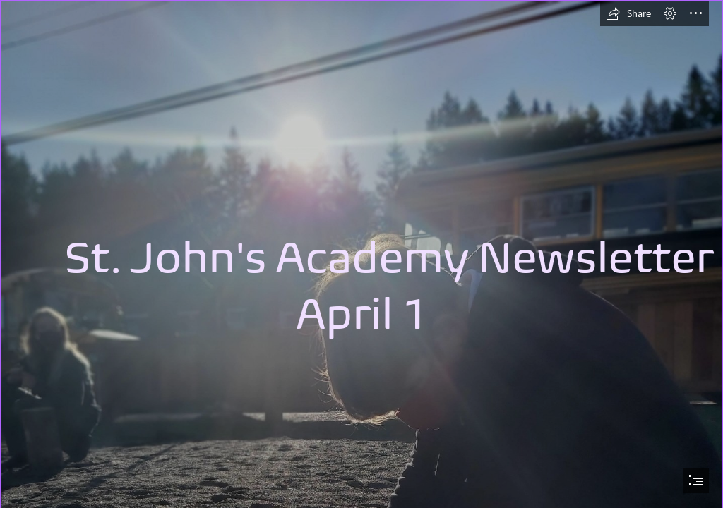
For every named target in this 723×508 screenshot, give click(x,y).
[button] (628, 13)
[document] (361, 254)
